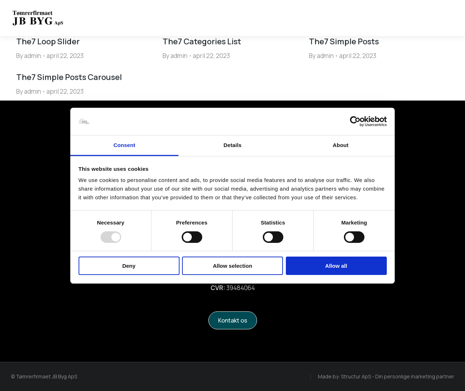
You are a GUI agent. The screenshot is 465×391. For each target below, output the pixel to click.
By (28, 56)
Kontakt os (232, 320)
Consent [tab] (125, 145)
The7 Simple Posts (344, 41)
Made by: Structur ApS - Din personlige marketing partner (386, 376)
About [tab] (341, 145)
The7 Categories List (202, 41)
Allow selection (232, 266)
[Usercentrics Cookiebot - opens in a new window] (355, 121)
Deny (129, 266)
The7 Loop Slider (48, 41)
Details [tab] (232, 145)
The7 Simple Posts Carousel (69, 77)
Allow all (336, 266)
